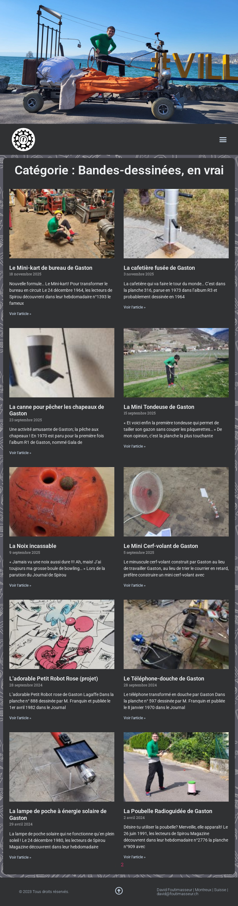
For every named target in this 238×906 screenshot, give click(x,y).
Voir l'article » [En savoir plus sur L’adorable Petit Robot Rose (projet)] (20, 718)
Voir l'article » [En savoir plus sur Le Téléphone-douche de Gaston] (135, 718)
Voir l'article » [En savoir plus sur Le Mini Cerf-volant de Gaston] (135, 585)
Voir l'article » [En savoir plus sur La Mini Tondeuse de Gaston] (135, 446)
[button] (223, 139)
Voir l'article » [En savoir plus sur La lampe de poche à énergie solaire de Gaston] (20, 857)
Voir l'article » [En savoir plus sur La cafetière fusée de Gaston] (135, 307)
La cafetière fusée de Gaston (159, 268)
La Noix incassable (32, 546)
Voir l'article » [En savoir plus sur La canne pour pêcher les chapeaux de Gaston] (20, 453)
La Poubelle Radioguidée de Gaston (168, 811)
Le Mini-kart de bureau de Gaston (50, 268)
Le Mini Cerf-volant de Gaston (161, 546)
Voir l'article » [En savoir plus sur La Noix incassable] (20, 585)
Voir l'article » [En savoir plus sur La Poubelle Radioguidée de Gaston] (135, 857)
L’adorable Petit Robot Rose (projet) (53, 678)
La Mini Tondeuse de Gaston (159, 407)
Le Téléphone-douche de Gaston (164, 678)
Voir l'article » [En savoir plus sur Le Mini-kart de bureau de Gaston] (20, 314)
